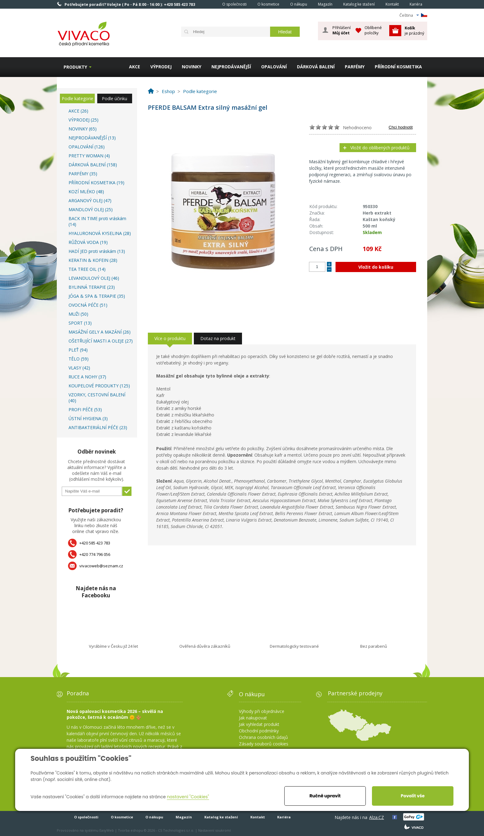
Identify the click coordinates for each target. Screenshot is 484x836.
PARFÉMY (355, 67)
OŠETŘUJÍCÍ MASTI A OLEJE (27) (101, 341)
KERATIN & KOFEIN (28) (93, 260)
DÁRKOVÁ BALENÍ (316, 67)
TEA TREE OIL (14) (87, 269)
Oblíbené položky (373, 30)
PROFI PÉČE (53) (85, 409)
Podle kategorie (77, 98)
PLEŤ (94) (78, 350)
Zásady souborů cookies (263, 744)
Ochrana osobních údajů (263, 737)
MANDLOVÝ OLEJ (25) (91, 209)
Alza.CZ (376, 817)
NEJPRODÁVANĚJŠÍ (231, 67)
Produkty (75, 67)
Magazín (325, 4)
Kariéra (416, 4)
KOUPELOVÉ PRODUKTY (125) (99, 386)
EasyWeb (106, 830)
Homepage (208, 4)
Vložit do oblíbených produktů (380, 148)
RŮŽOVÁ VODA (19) (88, 242)
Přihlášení (341, 30)
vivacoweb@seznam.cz (101, 566)
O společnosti (234, 4)
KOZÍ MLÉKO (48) (86, 191)
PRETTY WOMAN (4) (89, 156)
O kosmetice (268, 4)
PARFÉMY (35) (83, 174)
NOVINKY (191, 67)
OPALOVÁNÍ (274, 67)
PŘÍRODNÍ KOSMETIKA (398, 67)
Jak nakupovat (253, 718)
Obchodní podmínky (259, 731)
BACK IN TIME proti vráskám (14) (97, 221)
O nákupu (298, 4)
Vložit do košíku (375, 267)
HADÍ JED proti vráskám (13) (97, 251)
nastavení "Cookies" (188, 797)
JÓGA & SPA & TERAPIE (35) (97, 296)
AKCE (134, 67)
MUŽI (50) (78, 314)
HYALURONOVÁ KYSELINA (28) (100, 233)
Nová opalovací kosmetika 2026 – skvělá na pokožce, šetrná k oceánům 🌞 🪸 (115, 714)
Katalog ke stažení (359, 4)
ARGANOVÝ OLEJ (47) (90, 200)
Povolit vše (412, 796)
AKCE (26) (78, 111)
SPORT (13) (80, 323)
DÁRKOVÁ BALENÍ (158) (93, 165)
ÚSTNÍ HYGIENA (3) (88, 418)
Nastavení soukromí (214, 830)
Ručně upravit (324, 796)
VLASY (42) (79, 368)
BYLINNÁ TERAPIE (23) (92, 287)
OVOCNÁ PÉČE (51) (88, 305)
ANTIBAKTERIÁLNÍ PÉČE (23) (98, 427)
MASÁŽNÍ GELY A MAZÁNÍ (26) (100, 332)
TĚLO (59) (79, 359)
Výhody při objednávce (261, 711)
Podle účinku (114, 98)
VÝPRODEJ (161, 67)
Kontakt (392, 4)
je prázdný (414, 30)
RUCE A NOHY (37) (87, 377)
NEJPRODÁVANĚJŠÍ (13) (92, 138)
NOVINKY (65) (83, 129)
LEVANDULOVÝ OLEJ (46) (94, 278)
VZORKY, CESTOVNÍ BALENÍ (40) (97, 397)
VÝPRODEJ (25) (83, 120)
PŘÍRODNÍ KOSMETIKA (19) (96, 183)
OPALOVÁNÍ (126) (87, 147)
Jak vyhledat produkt (259, 724)
